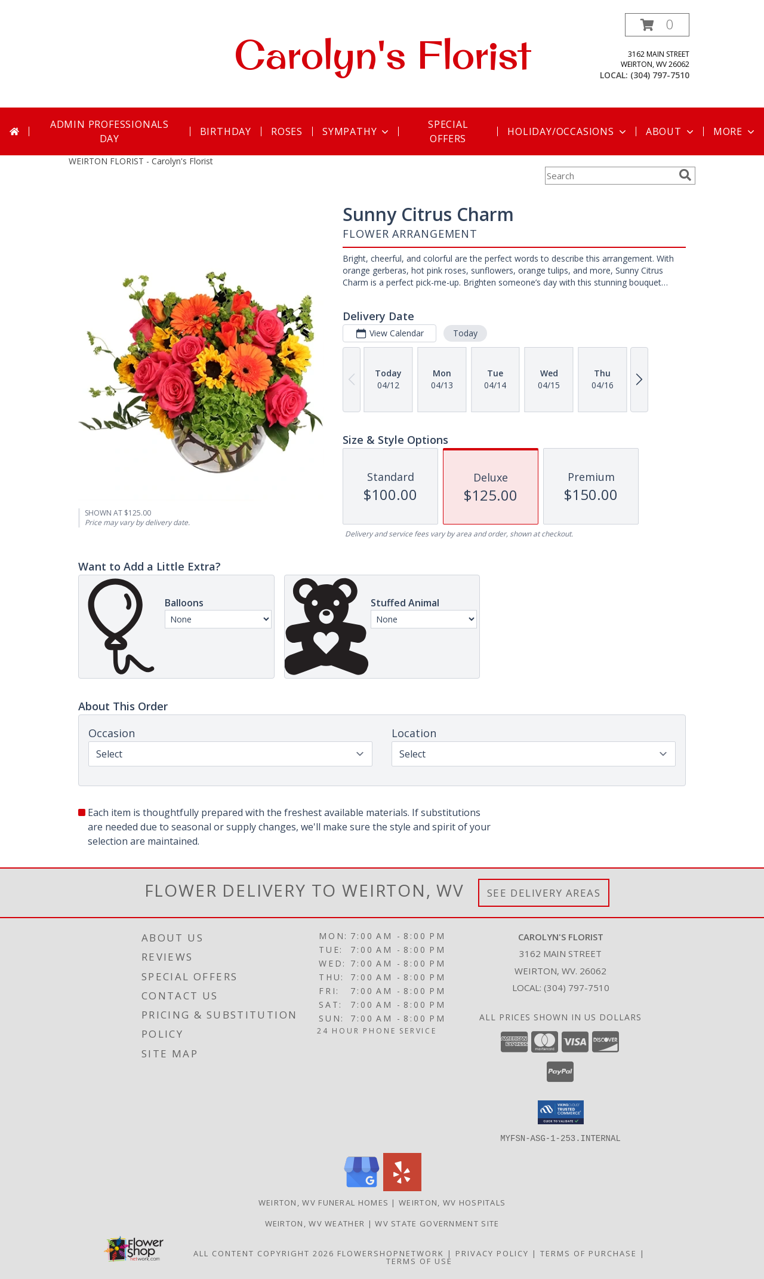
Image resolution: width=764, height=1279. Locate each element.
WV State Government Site (437, 1222)
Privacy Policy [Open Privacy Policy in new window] (492, 1252)
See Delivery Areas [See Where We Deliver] (544, 893)
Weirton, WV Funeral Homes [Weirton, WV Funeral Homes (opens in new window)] (323, 1202)
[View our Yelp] (402, 1187)
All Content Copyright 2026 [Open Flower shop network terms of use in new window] (263, 1252)
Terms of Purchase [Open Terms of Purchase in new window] (588, 1252)
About (671, 131)
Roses (287, 131)
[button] (657, 24)
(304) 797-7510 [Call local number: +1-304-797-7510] (659, 75)
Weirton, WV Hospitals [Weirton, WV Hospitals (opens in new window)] (452, 1202)
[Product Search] (609, 175)
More (735, 131)
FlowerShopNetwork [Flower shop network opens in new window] (390, 1252)
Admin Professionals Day (109, 131)
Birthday (225, 131)
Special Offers (448, 131)
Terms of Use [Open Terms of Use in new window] (419, 1260)
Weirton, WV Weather (315, 1222)
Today (465, 333)
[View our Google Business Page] (362, 1187)
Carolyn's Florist (382, 54)
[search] (685, 175)
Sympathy (356, 131)
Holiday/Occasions (568, 131)
